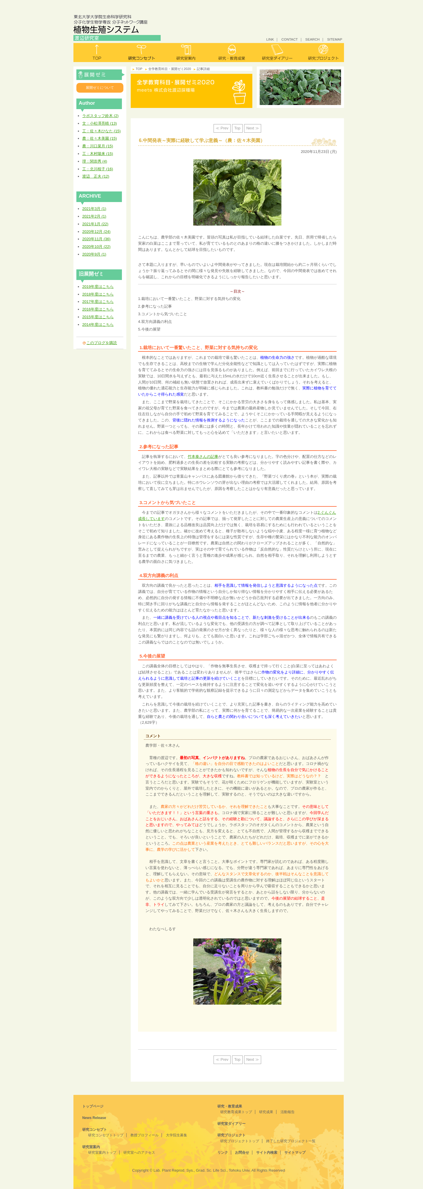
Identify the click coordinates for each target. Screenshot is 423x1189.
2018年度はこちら (98, 294)
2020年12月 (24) (96, 231)
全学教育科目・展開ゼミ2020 (100, 74)
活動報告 (288, 1112)
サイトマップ (295, 1152)
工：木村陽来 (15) (97, 153)
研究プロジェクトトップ (239, 1141)
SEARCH (312, 39)
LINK (270, 39)
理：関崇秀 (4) (94, 161)
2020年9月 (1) (94, 254)
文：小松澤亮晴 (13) (99, 123)
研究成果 (266, 1112)
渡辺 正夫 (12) (95, 176)
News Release (94, 1118)
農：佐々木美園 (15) (99, 138)
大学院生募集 (176, 1135)
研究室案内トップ (102, 1152)
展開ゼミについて (100, 87)
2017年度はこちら (98, 301)
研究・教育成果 (231, 52)
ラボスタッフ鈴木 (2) (100, 116)
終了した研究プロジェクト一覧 (290, 1141)
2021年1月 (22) (95, 224)
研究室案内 (186, 52)
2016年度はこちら (98, 309)
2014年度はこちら (98, 324)
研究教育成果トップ (236, 1112)
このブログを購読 (101, 343)
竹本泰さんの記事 (203, 456)
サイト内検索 (266, 1152)
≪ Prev (222, 128)
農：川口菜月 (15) (97, 146)
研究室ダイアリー (276, 52)
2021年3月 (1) (94, 208)
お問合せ (242, 1152)
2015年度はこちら (98, 317)
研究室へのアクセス (139, 1152)
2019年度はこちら (98, 286)
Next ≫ (252, 128)
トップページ (92, 1106)
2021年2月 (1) (94, 216)
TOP (139, 69)
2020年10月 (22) (96, 246)
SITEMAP (334, 39)
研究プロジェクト (321, 52)
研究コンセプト (141, 52)
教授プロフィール (144, 1135)
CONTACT (289, 39)
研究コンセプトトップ (105, 1135)
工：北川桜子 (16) (97, 169)
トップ (96, 52)
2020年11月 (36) (96, 239)
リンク (222, 1152)
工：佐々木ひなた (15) (101, 131)
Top (237, 128)
